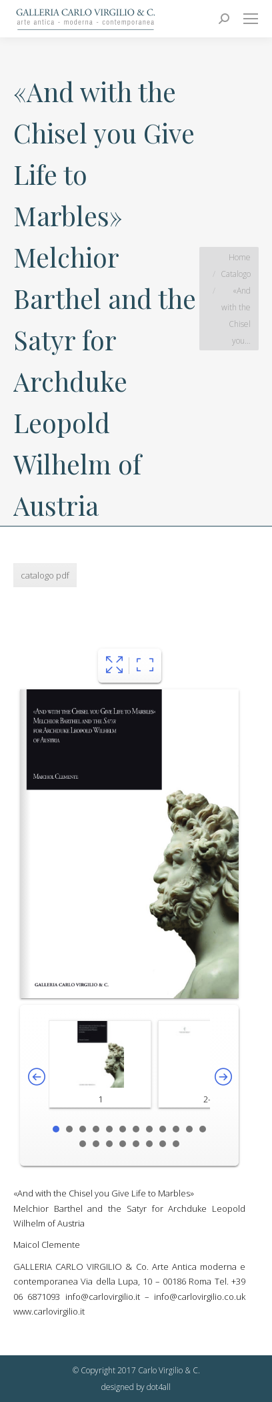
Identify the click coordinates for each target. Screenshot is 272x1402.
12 (202, 1129)
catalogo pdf (45, 575)
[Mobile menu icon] (251, 19)
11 (189, 1129)
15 (109, 1143)
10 (176, 1129)
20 (176, 1143)
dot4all (159, 1387)
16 (122, 1143)
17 (136, 1143)
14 (96, 1143)
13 (82, 1143)
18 (149, 1143)
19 (162, 1143)
